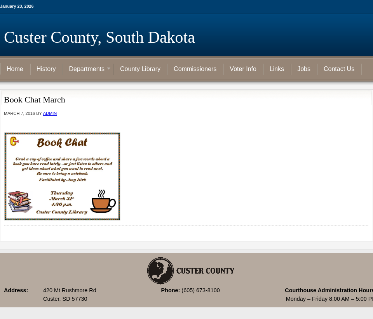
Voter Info (243, 69)
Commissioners (195, 69)
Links (277, 69)
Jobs (303, 69)
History (46, 69)
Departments (86, 69)
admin (50, 113)
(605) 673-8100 (200, 290)
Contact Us (339, 69)
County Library (140, 69)
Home (15, 69)
